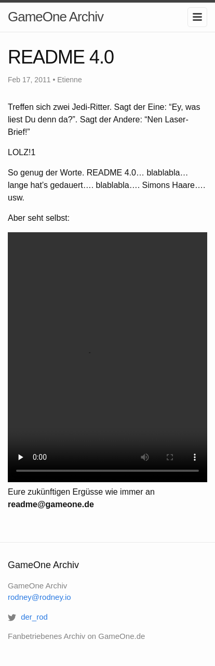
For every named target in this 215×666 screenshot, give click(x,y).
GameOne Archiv (55, 16)
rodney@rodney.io (39, 597)
